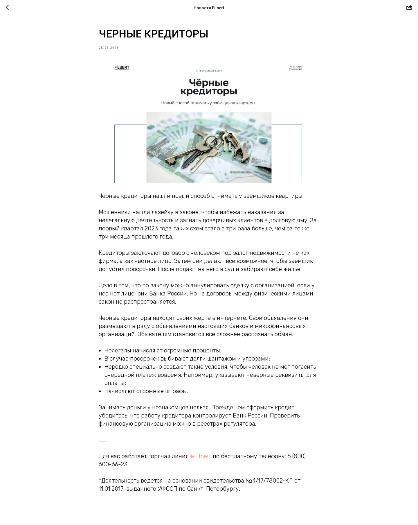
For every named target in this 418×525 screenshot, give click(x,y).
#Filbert (200, 456)
